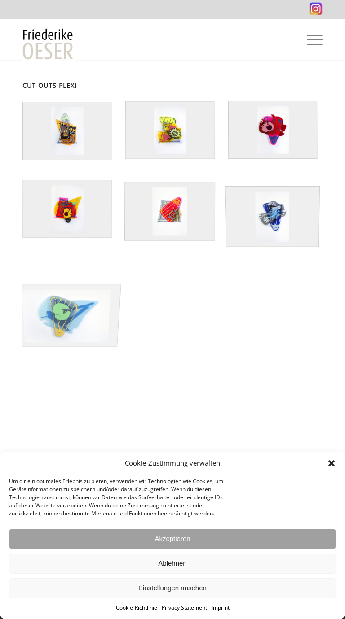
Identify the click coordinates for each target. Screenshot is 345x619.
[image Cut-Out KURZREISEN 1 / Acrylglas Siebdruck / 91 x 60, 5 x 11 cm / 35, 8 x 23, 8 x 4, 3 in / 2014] (73, 141)
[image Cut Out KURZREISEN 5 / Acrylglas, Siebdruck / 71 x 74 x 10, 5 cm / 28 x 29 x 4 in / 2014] (73, 219)
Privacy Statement (184, 607)
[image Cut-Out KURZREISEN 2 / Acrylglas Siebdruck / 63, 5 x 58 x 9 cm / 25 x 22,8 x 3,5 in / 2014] (279, 219)
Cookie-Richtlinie (136, 607)
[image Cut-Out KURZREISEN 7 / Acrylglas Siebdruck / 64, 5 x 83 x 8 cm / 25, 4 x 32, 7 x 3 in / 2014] (73, 298)
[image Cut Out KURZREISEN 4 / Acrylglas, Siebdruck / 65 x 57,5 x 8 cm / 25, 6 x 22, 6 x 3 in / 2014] (279, 141)
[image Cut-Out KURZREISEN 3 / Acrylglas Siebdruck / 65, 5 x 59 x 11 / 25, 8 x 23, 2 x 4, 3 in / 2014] (176, 141)
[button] (331, 463)
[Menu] (310, 39)
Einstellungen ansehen (172, 588)
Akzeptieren (172, 538)
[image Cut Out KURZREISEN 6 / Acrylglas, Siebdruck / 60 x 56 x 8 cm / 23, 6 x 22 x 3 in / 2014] (176, 219)
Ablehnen (172, 563)
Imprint (221, 607)
